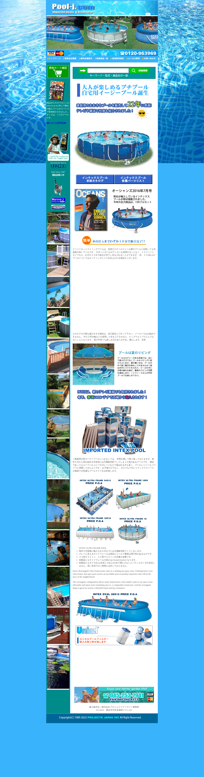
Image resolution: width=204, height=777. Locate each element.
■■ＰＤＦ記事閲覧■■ (56, 123)
